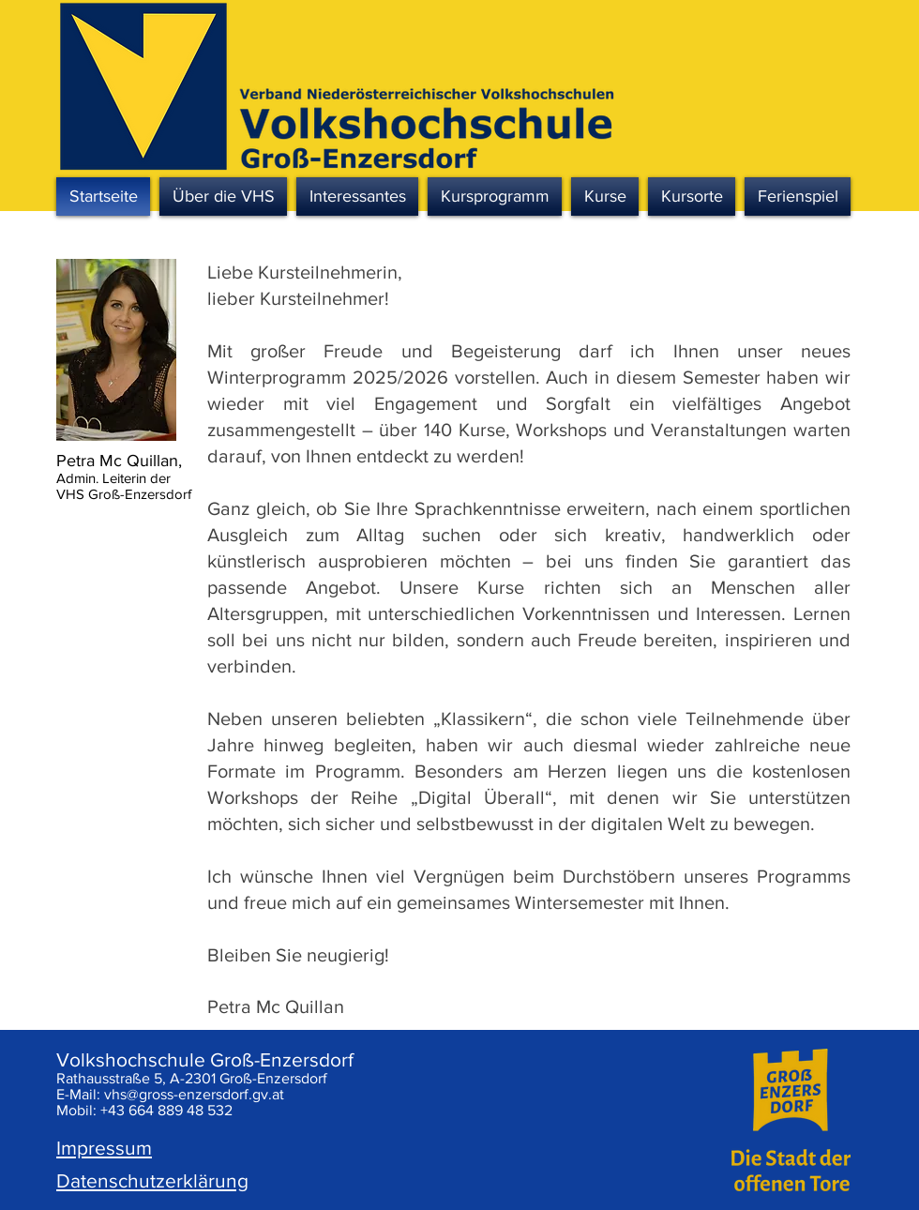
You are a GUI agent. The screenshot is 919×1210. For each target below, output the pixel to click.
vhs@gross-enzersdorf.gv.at (194, 1094)
